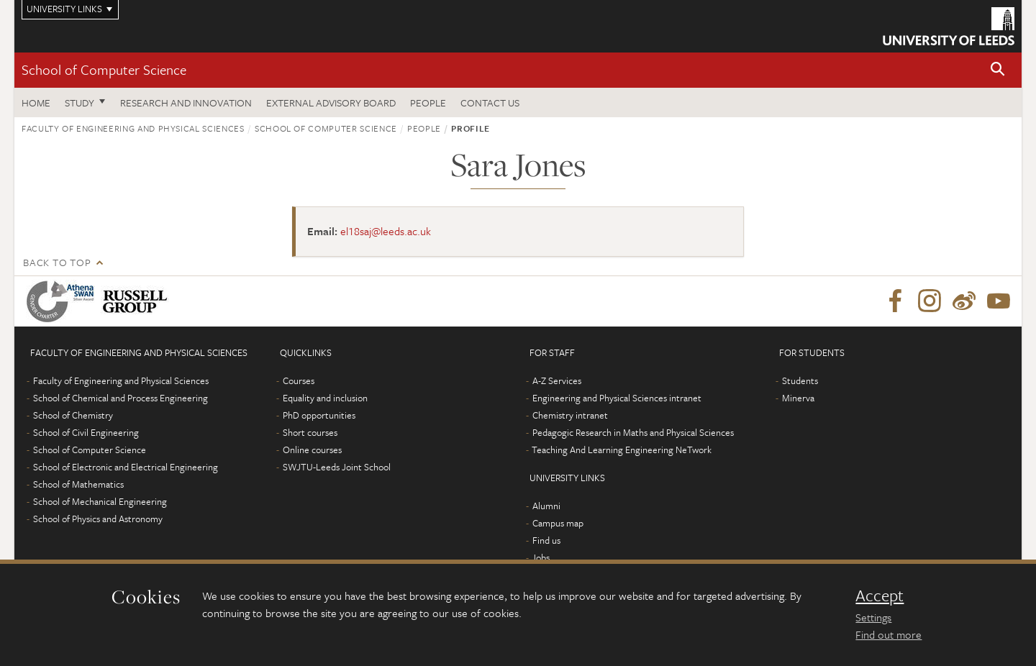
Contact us (489, 102)
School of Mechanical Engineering (100, 501)
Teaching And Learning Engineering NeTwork (622, 449)
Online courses (312, 449)
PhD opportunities (319, 415)
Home (36, 102)
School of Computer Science (104, 69)
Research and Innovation (186, 102)
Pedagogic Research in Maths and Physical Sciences (633, 432)
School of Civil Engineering (86, 432)
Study (79, 102)
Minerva (798, 398)
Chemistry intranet (570, 415)
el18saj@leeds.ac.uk (385, 231)
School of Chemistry (73, 415)
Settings (873, 617)
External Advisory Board (331, 102)
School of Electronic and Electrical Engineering (125, 467)
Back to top (57, 262)
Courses (298, 380)
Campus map (557, 523)
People (428, 102)
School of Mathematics (78, 484)
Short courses (310, 432)
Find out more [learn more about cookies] (888, 634)
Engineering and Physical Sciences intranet (616, 398)
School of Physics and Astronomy (98, 518)
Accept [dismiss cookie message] (879, 595)
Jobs (541, 557)
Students (800, 380)
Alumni (546, 505)
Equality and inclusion (325, 398)
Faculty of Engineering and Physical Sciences (133, 128)
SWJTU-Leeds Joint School (337, 467)
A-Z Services (556, 380)
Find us (546, 540)
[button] (997, 70)
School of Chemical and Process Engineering (120, 398)
